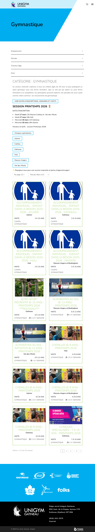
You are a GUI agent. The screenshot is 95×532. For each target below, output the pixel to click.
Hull (16, 155)
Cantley (17, 144)
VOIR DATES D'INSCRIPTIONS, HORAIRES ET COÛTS (35, 101)
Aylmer (17, 138)
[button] (82, 51)
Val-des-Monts (20, 165)
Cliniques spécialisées (22, 133)
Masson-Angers (20, 160)
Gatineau (17, 149)
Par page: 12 (18, 175)
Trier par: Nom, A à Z (40, 175)
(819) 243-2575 (56, 518)
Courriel (52, 521)
